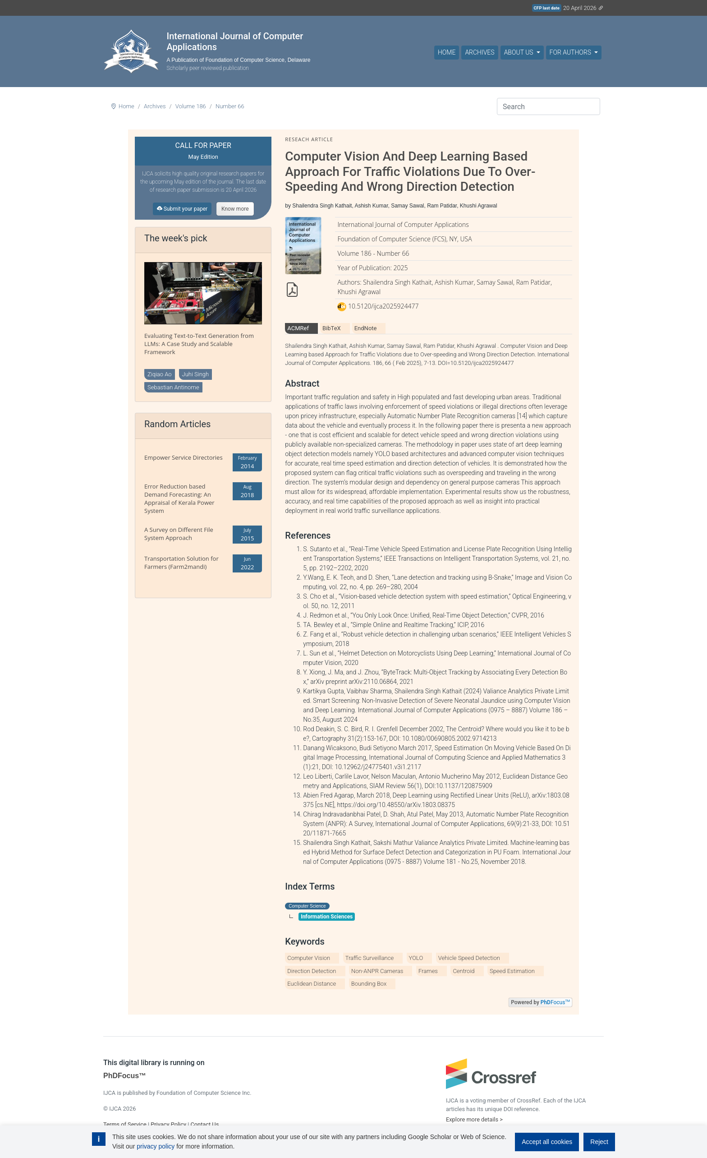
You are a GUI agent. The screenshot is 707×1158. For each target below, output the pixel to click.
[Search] (548, 106)
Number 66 (230, 106)
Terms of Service (125, 1124)
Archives (479, 52)
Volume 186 (190, 106)
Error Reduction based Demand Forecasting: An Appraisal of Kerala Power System (179, 498)
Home (446, 52)
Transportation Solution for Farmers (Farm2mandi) (181, 562)
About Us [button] (519, 52)
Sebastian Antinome (173, 387)
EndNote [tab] (365, 328)
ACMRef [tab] (298, 328)
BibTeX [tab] (331, 328)
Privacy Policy (168, 1124)
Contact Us (204, 1124)
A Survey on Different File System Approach (178, 534)
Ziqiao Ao (159, 374)
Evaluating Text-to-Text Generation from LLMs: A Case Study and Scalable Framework (199, 344)
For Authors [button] (571, 52)
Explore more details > (474, 1119)
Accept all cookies (547, 1141)
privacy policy (155, 1146)
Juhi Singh (195, 374)
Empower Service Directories (183, 457)
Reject (599, 1141)
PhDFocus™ (124, 1076)
